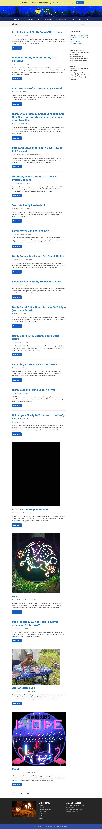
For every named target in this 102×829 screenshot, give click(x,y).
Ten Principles (43, 814)
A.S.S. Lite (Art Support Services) (30, 509)
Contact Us (42, 818)
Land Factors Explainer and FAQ (30, 230)
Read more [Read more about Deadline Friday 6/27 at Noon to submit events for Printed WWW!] (16, 641)
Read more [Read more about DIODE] (16, 784)
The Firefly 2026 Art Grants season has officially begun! (34, 178)
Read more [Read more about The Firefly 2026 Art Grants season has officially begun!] (16, 195)
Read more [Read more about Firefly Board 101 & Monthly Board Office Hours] (16, 354)
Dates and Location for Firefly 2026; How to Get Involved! (37, 149)
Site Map (41, 816)
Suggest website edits (62, 826)
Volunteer (42, 807)
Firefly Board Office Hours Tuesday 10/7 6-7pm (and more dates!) (39, 308)
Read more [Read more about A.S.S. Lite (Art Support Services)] (16, 525)
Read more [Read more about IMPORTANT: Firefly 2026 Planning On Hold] (16, 104)
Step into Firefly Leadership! (28, 205)
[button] (87, 19)
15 (28, 793)
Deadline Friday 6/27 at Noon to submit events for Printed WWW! (35, 623)
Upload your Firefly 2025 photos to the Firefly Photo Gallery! (38, 417)
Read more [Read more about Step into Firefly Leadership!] (16, 221)
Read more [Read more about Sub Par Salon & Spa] (16, 703)
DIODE (16, 768)
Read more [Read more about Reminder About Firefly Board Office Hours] (16, 48)
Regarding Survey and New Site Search (34, 364)
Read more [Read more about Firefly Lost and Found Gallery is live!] (16, 405)
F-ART (15, 596)
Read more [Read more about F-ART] (16, 612)
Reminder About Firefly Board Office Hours (37, 32)
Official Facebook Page (76, 43)
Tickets (41, 805)
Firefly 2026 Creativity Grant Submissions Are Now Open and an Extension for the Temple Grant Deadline (38, 117)
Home (82, 24)
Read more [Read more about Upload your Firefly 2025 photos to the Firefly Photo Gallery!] (16, 434)
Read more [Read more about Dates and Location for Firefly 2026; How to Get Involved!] (16, 167)
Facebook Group (75, 41)
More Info (80, 3)
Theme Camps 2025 (30, 513)
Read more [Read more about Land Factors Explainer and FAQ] (16, 246)
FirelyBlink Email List (72, 809)
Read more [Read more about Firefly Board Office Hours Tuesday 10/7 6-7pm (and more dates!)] (16, 326)
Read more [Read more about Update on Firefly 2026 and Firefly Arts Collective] (16, 78)
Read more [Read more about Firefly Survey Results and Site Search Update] (16, 272)
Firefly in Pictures (24, 818)
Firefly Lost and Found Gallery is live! (33, 389)
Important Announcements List (79, 35)
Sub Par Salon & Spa (23, 687)
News (26, 35)
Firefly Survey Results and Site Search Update (38, 256)
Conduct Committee (45, 809)
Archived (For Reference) (34, 154)
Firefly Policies (43, 812)
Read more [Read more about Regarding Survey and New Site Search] (16, 380)
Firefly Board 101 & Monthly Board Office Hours (35, 337)
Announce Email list (71, 805)
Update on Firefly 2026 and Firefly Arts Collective (34, 59)
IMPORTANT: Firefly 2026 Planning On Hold (37, 88)
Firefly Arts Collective (46, 826)
